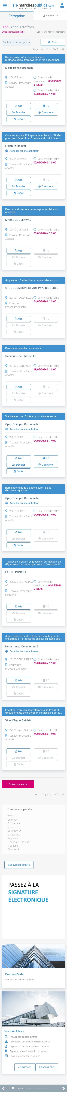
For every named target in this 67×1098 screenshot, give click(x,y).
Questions (46, 112)
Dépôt (18, 119)
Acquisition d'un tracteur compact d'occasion (31, 280)
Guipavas (12, 838)
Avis (18, 106)
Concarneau (14, 823)
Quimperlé (13, 849)
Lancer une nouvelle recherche (51, 32)
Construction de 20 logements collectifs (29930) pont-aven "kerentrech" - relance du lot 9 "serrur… (33, 137)
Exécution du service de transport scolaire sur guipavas (31, 211)
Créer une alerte (18, 784)
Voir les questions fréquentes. (19, 979)
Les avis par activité (19, 864)
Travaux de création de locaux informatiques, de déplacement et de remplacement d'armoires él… (33, 563)
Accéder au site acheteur (22, 150)
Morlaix (11, 827)
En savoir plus (46, 1067)
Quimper (12, 819)
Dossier (18, 112)
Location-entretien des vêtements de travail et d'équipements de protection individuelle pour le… (33, 711)
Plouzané (12, 845)
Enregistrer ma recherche (13, 32)
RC (46, 106)
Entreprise (17, 16)
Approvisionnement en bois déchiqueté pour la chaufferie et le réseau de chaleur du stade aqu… (33, 637)
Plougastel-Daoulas (18, 842)
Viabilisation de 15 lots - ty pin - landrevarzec (31, 416)
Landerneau (13, 834)
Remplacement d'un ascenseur (23, 348)
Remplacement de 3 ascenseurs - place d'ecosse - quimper (28, 489)
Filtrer (52, 42)
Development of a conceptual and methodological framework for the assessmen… (33, 58)
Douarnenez (14, 830)
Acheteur (50, 16)
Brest (10, 816)
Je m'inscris (24, 1067)
